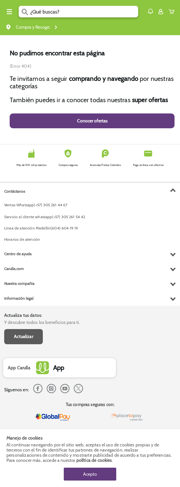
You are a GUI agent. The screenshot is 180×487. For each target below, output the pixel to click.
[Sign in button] (160, 11)
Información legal (18, 298)
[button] (150, 11)
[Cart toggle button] (173, 11)
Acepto (90, 474)
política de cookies (94, 460)
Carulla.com (14, 268)
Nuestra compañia (19, 283)
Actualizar (23, 336)
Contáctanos (14, 191)
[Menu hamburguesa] (9, 11)
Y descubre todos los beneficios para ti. (42, 322)
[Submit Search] (24, 11)
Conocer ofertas (92, 121)
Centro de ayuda (18, 253)
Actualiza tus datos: (23, 315)
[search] (84, 11)
